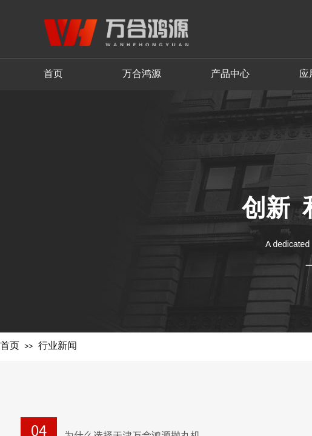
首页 (9, 345)
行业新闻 (57, 345)
